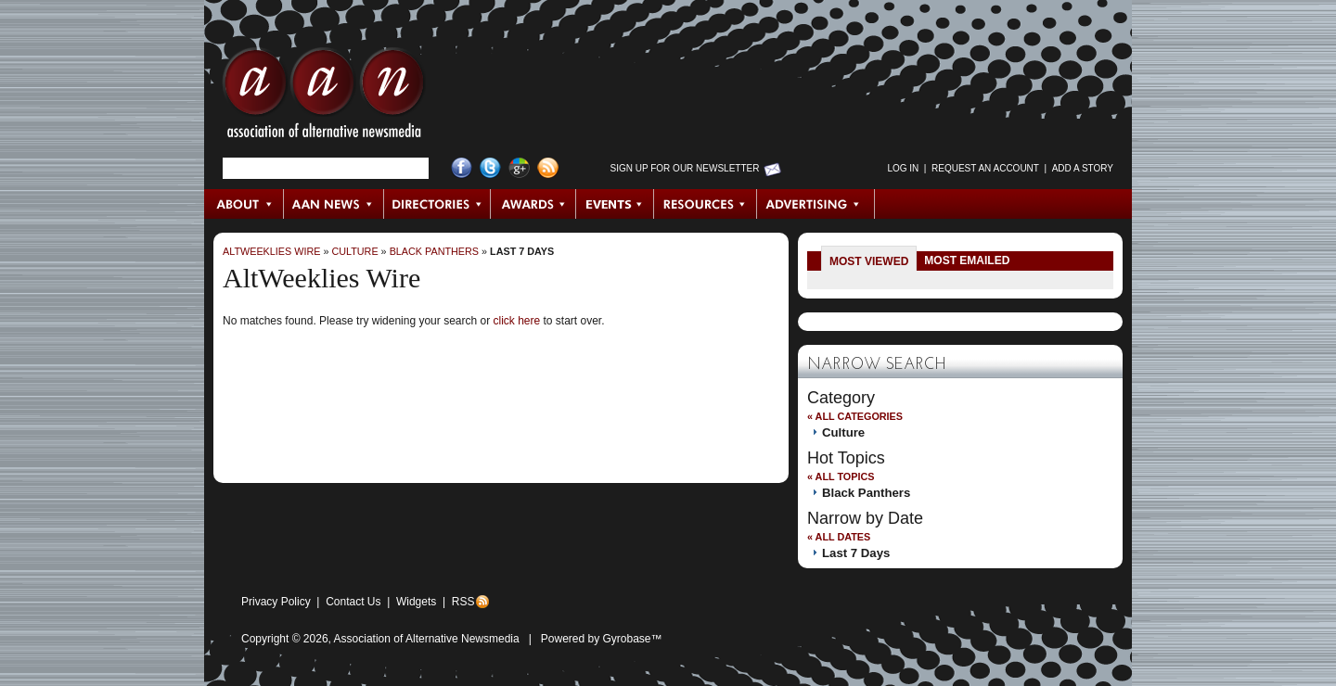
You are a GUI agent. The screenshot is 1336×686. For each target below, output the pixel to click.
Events (615, 204)
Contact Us (353, 601)
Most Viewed (868, 261)
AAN (324, 97)
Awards (533, 204)
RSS (463, 601)
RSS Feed (548, 168)
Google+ (519, 168)
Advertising (815, 204)
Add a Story (1082, 168)
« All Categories (855, 416)
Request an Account (985, 168)
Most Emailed (966, 260)
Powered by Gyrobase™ (601, 638)
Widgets (416, 601)
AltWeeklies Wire (271, 251)
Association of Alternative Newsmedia (427, 638)
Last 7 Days (522, 251)
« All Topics (840, 476)
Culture (354, 251)
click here (516, 320)
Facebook (461, 168)
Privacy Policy (276, 601)
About (244, 204)
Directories (437, 204)
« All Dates (838, 536)
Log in (902, 168)
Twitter (490, 168)
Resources (705, 204)
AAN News (334, 204)
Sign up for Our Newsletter (685, 168)
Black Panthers (434, 251)
